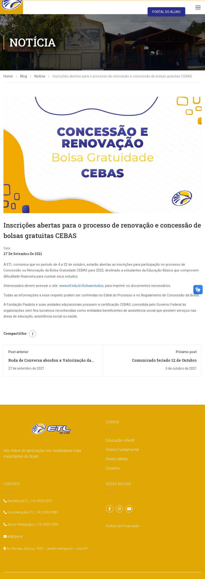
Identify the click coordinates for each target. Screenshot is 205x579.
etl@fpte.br (15, 536)
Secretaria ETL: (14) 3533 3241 (29, 501)
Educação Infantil (120, 440)
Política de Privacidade (122, 526)
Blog (23, 76)
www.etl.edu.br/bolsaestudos (81, 286)
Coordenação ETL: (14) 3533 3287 (32, 512)
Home (8, 76)
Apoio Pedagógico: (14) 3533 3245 (33, 524)
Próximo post (186, 352)
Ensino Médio (117, 459)
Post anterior (18, 352)
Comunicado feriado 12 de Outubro (164, 360)
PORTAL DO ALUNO (166, 12)
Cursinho (113, 468)
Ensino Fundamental (122, 449)
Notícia (39, 76)
